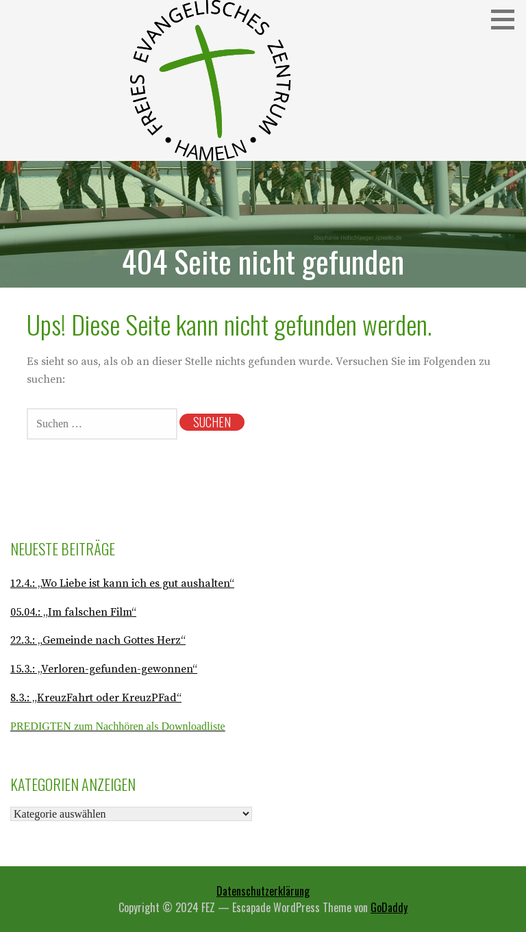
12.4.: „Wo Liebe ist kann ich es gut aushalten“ (122, 583)
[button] (507, 19)
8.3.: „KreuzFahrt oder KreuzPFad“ (95, 698)
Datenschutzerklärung (263, 891)
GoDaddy (389, 907)
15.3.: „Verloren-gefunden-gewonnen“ (103, 669)
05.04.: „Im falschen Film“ (73, 612)
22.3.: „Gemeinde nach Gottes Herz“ (98, 640)
